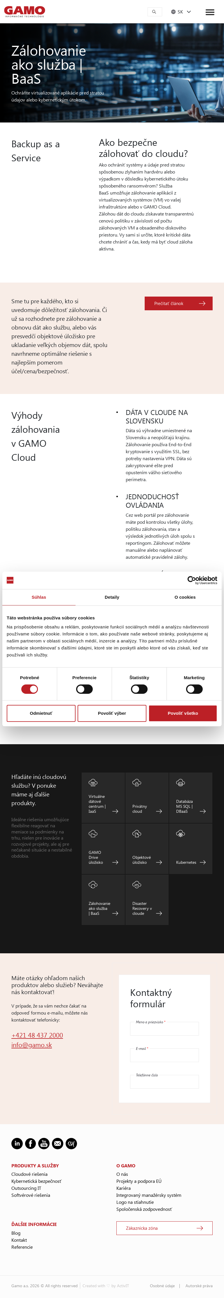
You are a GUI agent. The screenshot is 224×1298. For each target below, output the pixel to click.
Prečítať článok (168, 303)
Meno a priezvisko (150, 1022)
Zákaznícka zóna (142, 1228)
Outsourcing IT (26, 1188)
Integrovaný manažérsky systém (148, 1195)
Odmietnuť (41, 713)
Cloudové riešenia (29, 1174)
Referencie (22, 1247)
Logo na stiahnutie (135, 1202)
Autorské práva (199, 1285)
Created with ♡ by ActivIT (106, 1285)
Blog (15, 1233)
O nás (122, 1174)
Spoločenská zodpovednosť (144, 1209)
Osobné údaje (162, 1285)
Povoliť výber (112, 713)
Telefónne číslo (147, 1075)
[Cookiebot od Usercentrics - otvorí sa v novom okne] (191, 580)
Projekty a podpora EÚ (139, 1181)
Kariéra (123, 1188)
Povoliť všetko (183, 713)
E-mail (142, 1048)
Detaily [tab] (112, 597)
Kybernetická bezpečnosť (36, 1181)
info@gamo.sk (31, 1044)
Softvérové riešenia (30, 1195)
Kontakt (19, 1240)
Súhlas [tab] (39, 597)
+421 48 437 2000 (37, 1035)
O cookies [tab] (185, 597)
